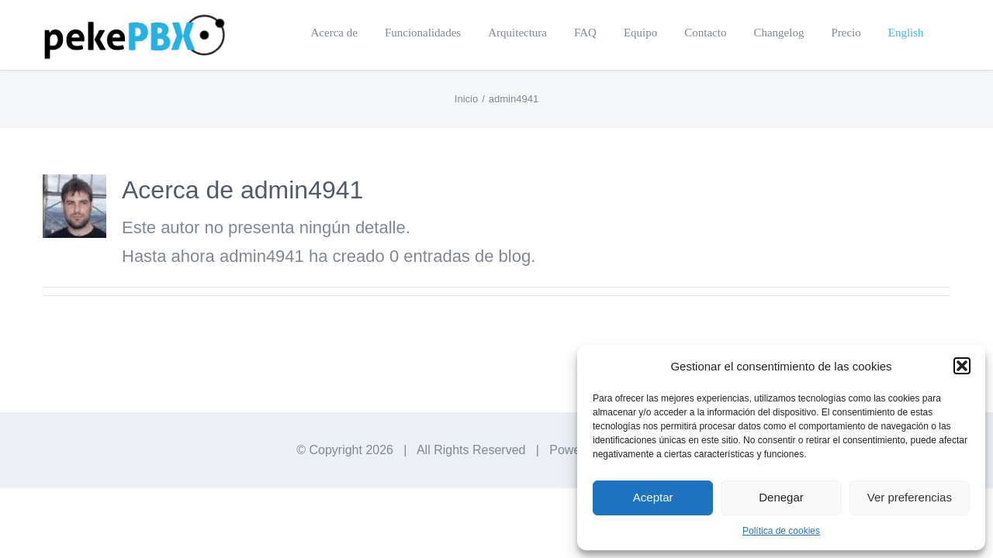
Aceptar (653, 497)
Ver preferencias (909, 497)
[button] (962, 366)
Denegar (781, 497)
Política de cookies (781, 530)
